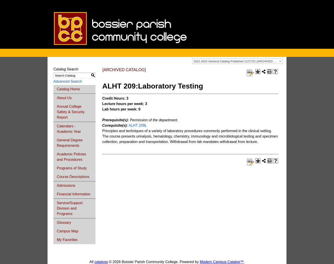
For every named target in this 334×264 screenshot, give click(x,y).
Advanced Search (67, 81)
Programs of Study (72, 168)
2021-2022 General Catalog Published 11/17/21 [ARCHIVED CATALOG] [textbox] (237, 61)
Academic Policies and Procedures (71, 156)
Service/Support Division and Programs (70, 208)
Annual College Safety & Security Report (71, 112)
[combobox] (237, 61)
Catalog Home (68, 89)
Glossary (64, 222)
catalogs (101, 262)
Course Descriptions (73, 177)
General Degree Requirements (70, 142)
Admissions (66, 185)
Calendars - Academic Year (69, 128)
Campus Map (67, 231)
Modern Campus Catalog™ (222, 262)
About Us (64, 98)
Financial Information (74, 194)
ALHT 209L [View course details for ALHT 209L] (138, 125)
